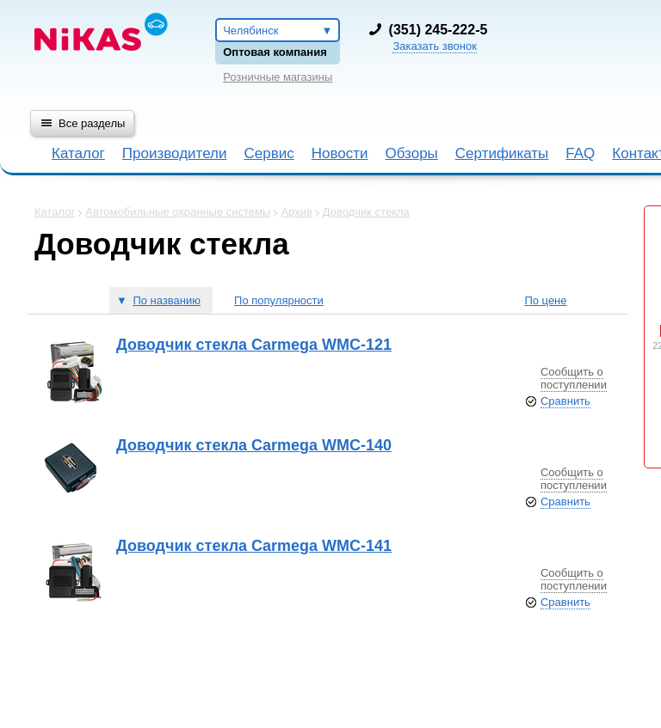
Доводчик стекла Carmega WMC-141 (254, 545)
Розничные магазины (277, 76)
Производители (174, 153)
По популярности (279, 300)
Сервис (268, 153)
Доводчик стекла (366, 211)
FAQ (580, 153)
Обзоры (412, 153)
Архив (296, 211)
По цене (545, 300)
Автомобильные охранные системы (177, 211)
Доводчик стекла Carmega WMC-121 (254, 344)
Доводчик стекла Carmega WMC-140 (254, 445)
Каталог (78, 153)
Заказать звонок (434, 46)
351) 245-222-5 (439, 29)
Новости (340, 153)
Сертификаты (501, 153)
